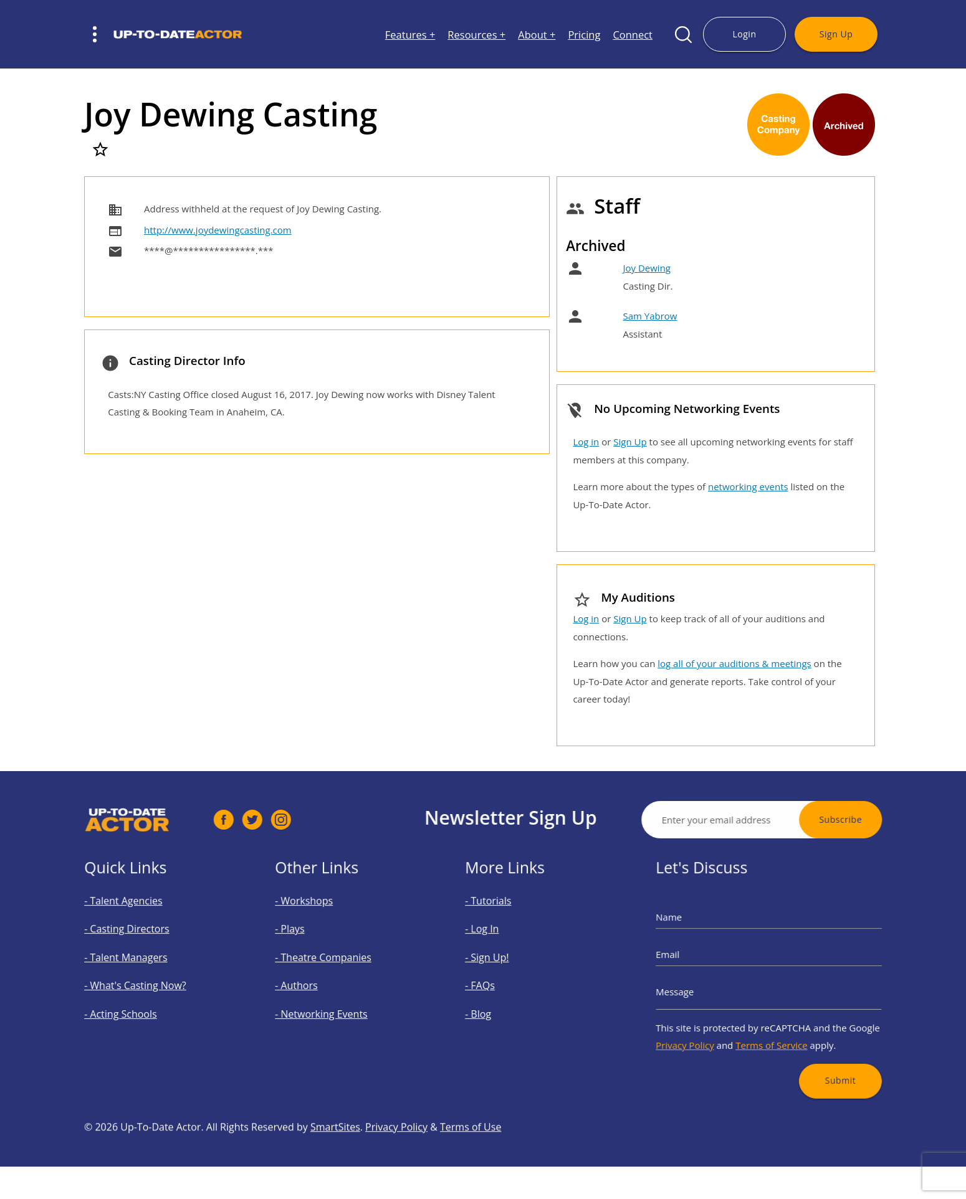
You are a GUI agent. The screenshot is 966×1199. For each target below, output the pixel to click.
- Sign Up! (504, 963)
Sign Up (836, 34)
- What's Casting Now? (144, 983)
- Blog (497, 1005)
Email (694, 960)
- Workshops (318, 921)
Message (700, 988)
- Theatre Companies (332, 963)
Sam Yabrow (650, 316)
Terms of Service (770, 1027)
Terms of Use (470, 1168)
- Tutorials (505, 921)
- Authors (312, 983)
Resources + (476, 34)
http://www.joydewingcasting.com (218, 230)
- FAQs (499, 983)
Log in (586, 441)
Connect (633, 34)
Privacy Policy (707, 1027)
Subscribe (882, 819)
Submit (821, 1053)
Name (695, 933)
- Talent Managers (137, 963)
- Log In (500, 942)
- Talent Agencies (136, 921)
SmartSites (335, 1168)
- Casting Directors (138, 942)
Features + (410, 34)
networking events (748, 486)
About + (536, 34)
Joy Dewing (647, 268)
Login (744, 34)
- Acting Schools (134, 1005)
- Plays (308, 942)
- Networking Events (331, 1005)
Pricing (584, 34)
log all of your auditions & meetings (734, 663)
